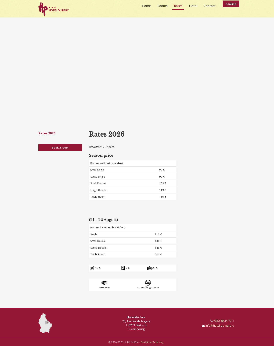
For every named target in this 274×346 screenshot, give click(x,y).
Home (141, 10)
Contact (210, 10)
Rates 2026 (46, 133)
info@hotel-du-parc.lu (219, 325)
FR (231, 3)
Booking (231, 11)
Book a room (60, 147)
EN (225, 3)
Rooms (159, 10)
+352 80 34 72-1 (223, 321)
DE (236, 3)
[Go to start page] (53, 9)
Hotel (192, 10)
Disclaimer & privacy (152, 342)
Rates (176, 10)
